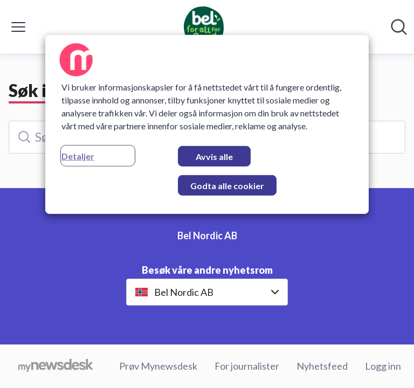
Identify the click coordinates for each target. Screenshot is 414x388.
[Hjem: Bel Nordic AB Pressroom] (204, 26)
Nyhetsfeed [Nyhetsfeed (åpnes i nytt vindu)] (322, 366)
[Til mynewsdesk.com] (56, 366)
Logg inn (383, 366)
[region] (207, 124)
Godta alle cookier (227, 186)
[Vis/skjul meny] (18, 27)
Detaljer (77, 156)
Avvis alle (214, 156)
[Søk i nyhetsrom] (399, 27)
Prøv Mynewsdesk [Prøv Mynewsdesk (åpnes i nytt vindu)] (158, 366)
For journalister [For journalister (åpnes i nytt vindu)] (247, 366)
